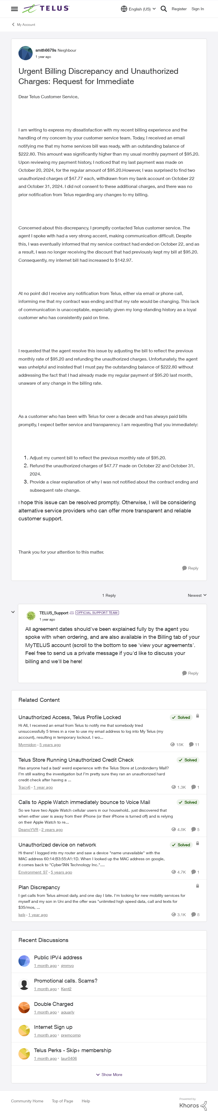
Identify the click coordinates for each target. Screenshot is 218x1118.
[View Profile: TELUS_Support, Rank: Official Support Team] (31, 615)
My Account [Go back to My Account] (23, 24)
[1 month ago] (45, 965)
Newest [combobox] (197, 595)
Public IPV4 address (58, 957)
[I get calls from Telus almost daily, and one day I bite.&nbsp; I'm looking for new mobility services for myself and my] (105, 901)
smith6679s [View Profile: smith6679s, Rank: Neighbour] (45, 50)
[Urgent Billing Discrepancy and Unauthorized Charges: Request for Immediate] (47, 619)
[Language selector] (138, 8)
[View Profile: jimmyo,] (24, 961)
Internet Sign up (53, 1027)
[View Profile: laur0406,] (24, 1054)
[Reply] (190, 568)
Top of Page (62, 1100)
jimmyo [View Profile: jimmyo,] (67, 965)
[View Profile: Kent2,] (24, 984)
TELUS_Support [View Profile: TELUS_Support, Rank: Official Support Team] (53, 612)
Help (86, 1100)
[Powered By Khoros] (193, 1104)
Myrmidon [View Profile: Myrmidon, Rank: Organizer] (27, 744)
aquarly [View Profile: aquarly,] (67, 1011)
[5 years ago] (49, 745)
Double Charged (53, 1004)
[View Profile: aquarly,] (24, 1007)
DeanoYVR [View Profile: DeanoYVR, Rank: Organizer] (28, 829)
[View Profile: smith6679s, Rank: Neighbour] (25, 53)
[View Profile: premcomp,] (24, 1030)
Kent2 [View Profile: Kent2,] (66, 988)
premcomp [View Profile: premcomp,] (71, 1035)
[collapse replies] (13, 612)
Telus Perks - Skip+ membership (72, 1050)
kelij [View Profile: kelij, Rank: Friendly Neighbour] (21, 914)
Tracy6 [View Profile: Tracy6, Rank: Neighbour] (24, 786)
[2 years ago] (51, 829)
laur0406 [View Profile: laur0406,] (69, 1058)
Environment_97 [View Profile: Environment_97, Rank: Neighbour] (33, 872)
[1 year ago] (42, 787)
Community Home (27, 1100)
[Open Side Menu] (14, 9)
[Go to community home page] (46, 8)
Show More (109, 1074)
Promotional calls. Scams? (66, 980)
